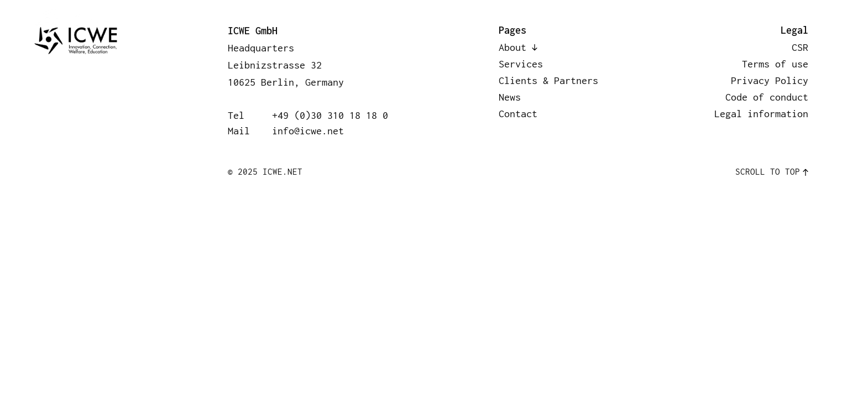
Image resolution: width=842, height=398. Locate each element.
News (679, 22)
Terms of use (775, 64)
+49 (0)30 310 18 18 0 (330, 115)
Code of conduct (766, 97)
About (341, 22)
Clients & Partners (558, 22)
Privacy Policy (769, 80)
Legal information (761, 113)
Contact (763, 22)
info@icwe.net (308, 131)
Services (427, 22)
